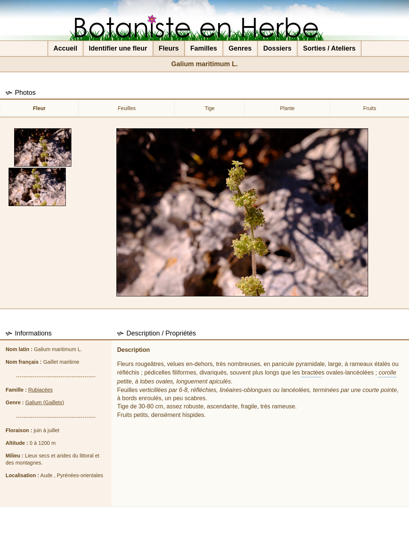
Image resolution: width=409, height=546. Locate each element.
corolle (387, 372)
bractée (311, 372)
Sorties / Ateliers (329, 48)
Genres (240, 48)
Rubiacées (40, 390)
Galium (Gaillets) (44, 402)
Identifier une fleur (118, 48)
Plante (287, 108)
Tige (209, 108)
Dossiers (277, 48)
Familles (203, 48)
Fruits (369, 108)
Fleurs (169, 48)
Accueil (65, 48)
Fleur (39, 108)
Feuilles (127, 108)
